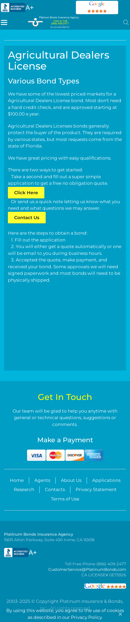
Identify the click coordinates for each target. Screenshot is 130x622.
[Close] (120, 614)
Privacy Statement (96, 489)
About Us (71, 480)
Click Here (26, 192)
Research (24, 489)
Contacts (55, 489)
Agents (42, 480)
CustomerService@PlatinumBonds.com (87, 569)
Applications (106, 480)
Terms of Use (65, 499)
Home (17, 480)
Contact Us (26, 217)
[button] (4, 22)
